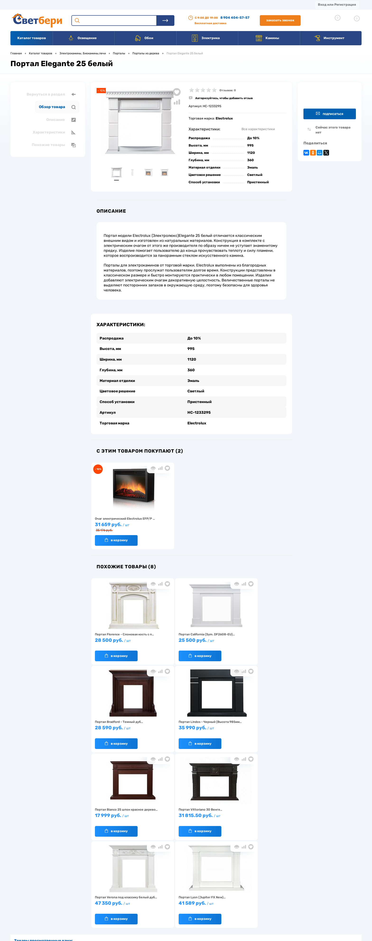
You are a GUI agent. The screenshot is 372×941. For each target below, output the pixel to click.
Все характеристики (258, 129)
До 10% (253, 138)
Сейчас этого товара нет (333, 129)
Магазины (19, 5)
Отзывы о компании (191, 885)
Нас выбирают (111, 892)
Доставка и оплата (152, 885)
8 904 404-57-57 (234, 18)
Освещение (82, 38)
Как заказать (110, 907)
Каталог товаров (31, 38)
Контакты (152, 5)
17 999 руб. (116, 728)
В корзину (111, 538)
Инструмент (328, 38)
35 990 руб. (266, 640)
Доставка (78, 5)
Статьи (206, 5)
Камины (267, 38)
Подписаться (329, 113)
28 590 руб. (216, 640)
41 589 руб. (266, 728)
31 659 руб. (116, 525)
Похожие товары (54, 144)
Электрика (205, 38)
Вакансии (180, 5)
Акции (126, 5)
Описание (61, 119)
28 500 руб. (116, 640)
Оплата (104, 5)
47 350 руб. (216, 728)
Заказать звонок (280, 20)
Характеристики (54, 132)
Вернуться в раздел (51, 94)
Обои (143, 38)
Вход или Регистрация (337, 5)
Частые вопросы (112, 914)
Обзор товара (57, 107)
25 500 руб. (166, 640)
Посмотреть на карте (292, 878)
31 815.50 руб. (166, 728)
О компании (49, 5)
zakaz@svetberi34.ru (291, 905)
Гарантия (107, 899)
